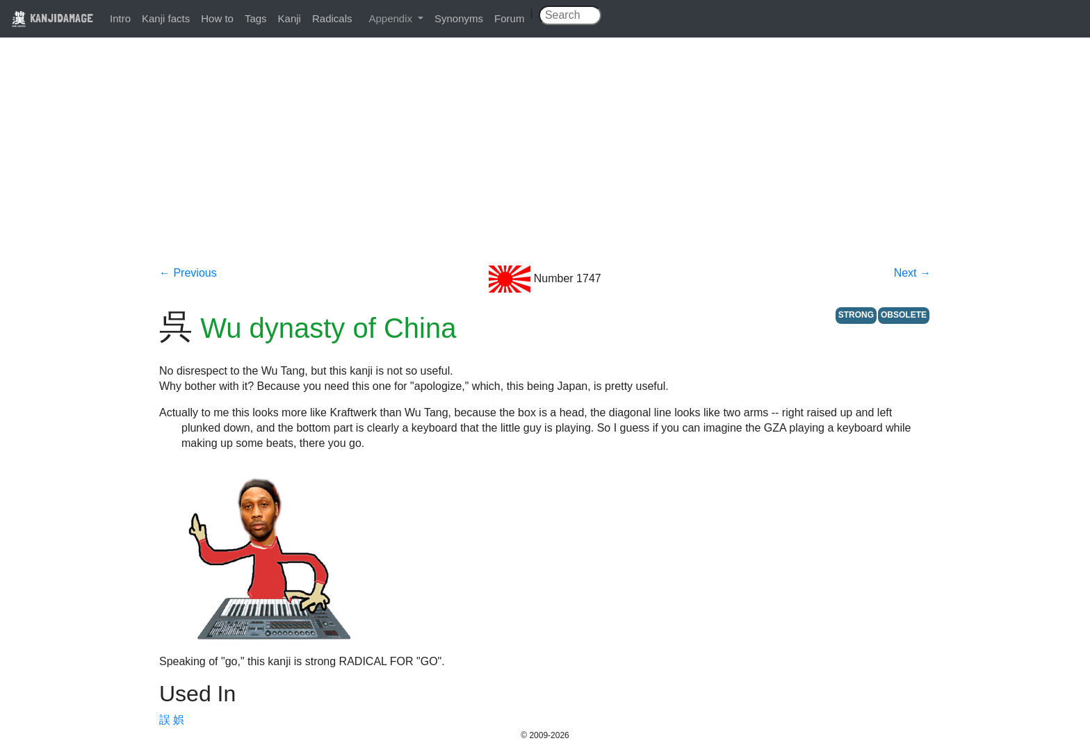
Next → (912, 273)
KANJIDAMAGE (52, 17)
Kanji (289, 18)
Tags (256, 18)
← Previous (188, 273)
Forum (509, 18)
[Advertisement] (545, 161)
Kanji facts (166, 18)
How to (217, 18)
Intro (120, 18)
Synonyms (458, 18)
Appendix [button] (391, 18)
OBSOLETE (904, 315)
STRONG (856, 315)
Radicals (332, 18)
